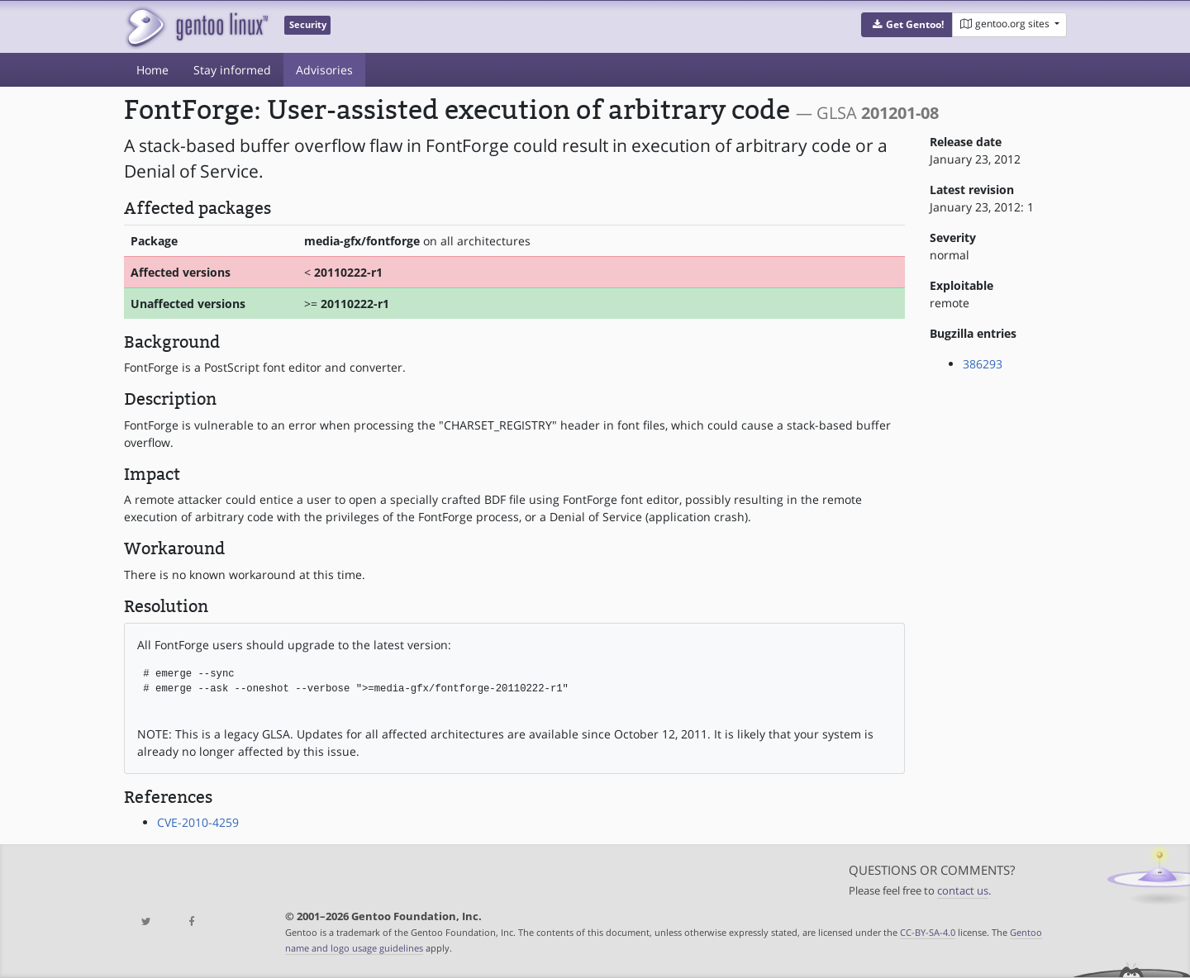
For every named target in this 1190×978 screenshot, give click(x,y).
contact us (962, 891)
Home (152, 70)
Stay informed (232, 70)
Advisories (324, 70)
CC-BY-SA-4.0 (927, 932)
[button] (907, 24)
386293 (982, 364)
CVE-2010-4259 (198, 822)
